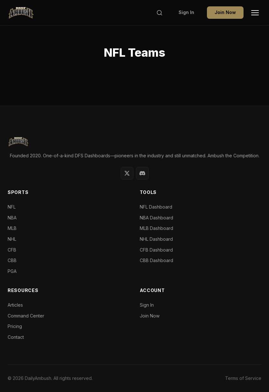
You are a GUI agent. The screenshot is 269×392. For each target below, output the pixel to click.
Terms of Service (243, 378)
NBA (12, 217)
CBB (12, 260)
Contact (16, 337)
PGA (12, 271)
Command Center (26, 315)
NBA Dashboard (156, 217)
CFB (12, 250)
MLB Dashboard (156, 228)
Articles (15, 305)
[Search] (159, 12)
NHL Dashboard (156, 239)
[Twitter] (127, 173)
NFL (12, 207)
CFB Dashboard (156, 250)
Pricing (15, 326)
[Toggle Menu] (255, 12)
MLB (12, 228)
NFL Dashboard (156, 207)
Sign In (186, 12)
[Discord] (142, 173)
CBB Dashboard (156, 260)
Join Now (225, 12)
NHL (12, 239)
